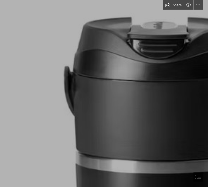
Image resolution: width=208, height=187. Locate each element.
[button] (173, 5)
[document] (104, 93)
